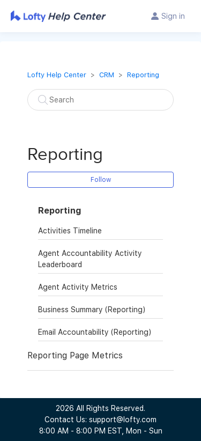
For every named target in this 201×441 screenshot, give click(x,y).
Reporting (143, 75)
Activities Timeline (70, 230)
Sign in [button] (173, 16)
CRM (106, 75)
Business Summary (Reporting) (91, 309)
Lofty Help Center (56, 75)
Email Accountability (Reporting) (94, 332)
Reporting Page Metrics (75, 355)
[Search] (100, 100)
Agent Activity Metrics (77, 287)
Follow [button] (101, 179)
